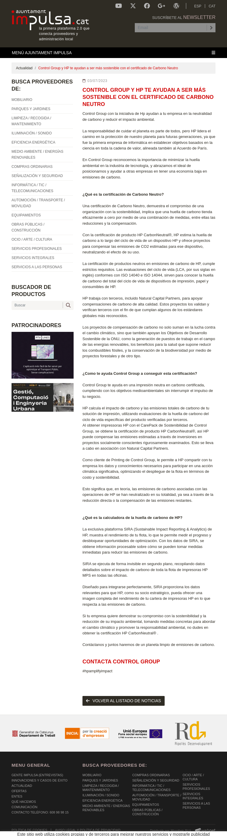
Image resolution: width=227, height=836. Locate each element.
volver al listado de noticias (123, 700)
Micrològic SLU (181, 830)
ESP (197, 6)
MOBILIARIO (91, 775)
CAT (212, 6)
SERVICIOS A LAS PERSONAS (196, 805)
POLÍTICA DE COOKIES (29, 830)
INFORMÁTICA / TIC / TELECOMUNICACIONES (151, 788)
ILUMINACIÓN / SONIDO (100, 795)
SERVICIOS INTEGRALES (193, 796)
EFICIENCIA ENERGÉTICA (102, 800)
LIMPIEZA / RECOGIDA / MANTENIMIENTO (100, 788)
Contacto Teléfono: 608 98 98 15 (40, 812)
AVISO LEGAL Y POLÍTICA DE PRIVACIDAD (87, 830)
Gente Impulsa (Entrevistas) (37, 775)
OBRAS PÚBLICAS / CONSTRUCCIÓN (147, 812)
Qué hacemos (24, 801)
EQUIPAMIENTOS (145, 804)
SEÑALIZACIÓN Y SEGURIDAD (155, 780)
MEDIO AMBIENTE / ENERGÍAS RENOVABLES (106, 808)
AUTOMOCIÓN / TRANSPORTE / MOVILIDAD (156, 797)
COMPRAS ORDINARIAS (151, 775)
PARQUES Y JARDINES (100, 780)
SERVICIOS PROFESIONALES (196, 786)
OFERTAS (19, 791)
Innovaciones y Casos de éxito (39, 780)
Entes (17, 796)
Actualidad (24, 68)
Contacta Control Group (121, 662)
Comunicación (24, 807)
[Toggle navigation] (113, 52)
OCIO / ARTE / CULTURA (193, 777)
